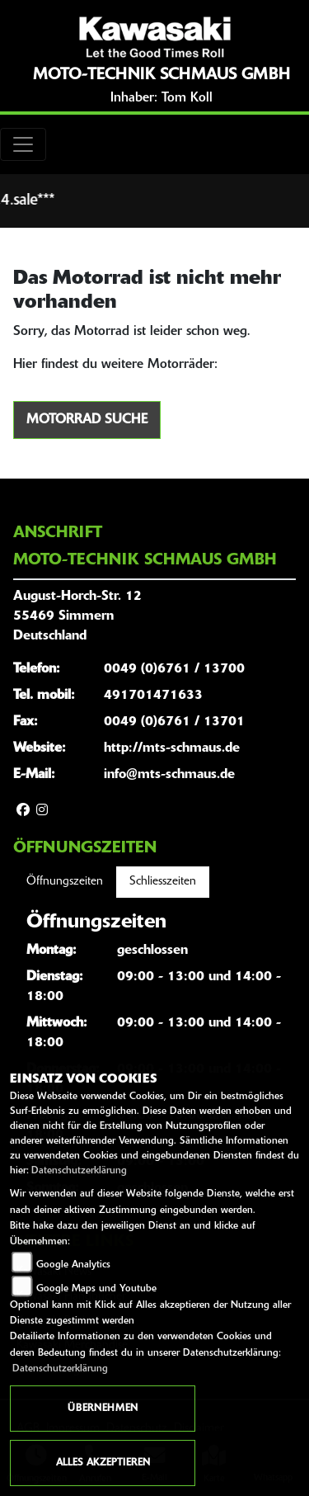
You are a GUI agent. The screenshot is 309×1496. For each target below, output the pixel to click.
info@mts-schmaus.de (169, 774)
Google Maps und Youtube (96, 1289)
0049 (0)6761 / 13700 (174, 669)
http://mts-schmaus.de (172, 748)
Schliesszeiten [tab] (162, 881)
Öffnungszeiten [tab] (64, 881)
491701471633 (153, 695)
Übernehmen (103, 1408)
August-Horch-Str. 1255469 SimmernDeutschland (77, 616)
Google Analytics (73, 1265)
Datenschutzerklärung (79, 1171)
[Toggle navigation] (23, 144)
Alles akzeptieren (103, 1463)
